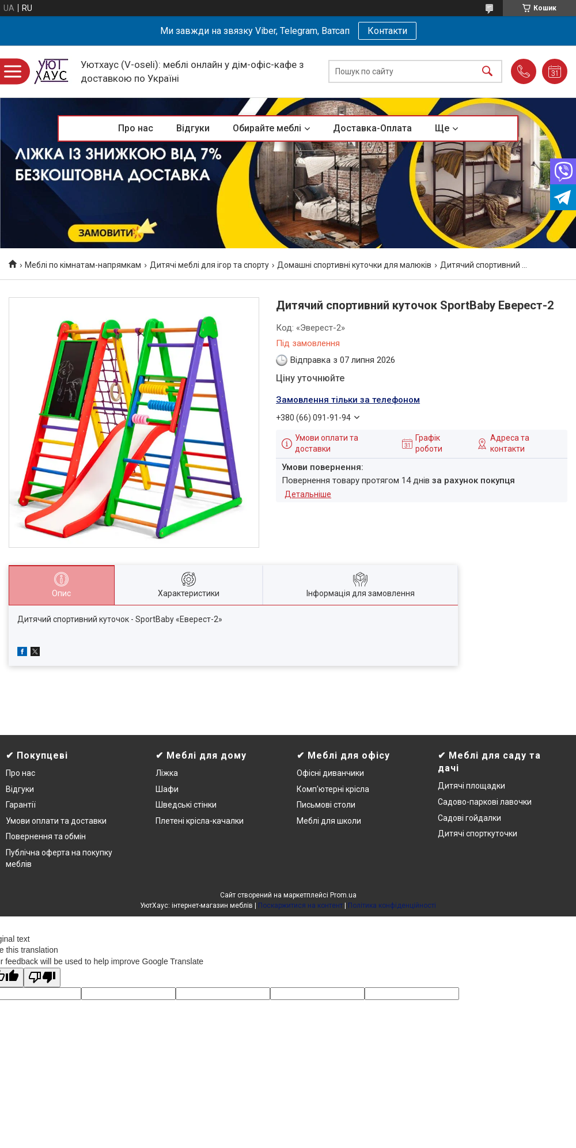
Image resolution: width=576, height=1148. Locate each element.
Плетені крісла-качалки (200, 820)
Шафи (167, 789)
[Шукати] (487, 71)
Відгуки (193, 128)
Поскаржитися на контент (300, 905)
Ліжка (167, 773)
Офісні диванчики (330, 773)
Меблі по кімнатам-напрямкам (83, 265)
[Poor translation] (42, 978)
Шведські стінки (186, 804)
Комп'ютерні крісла (333, 789)
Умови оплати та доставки (56, 820)
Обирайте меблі (267, 128)
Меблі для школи (329, 820)
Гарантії (21, 804)
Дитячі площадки (471, 785)
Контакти (387, 30)
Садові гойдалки (469, 818)
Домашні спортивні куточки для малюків (354, 265)
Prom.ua (343, 895)
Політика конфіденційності (392, 905)
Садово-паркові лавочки (485, 801)
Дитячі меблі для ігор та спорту (209, 265)
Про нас (135, 128)
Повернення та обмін (46, 836)
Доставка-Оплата (372, 128)
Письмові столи (326, 804)
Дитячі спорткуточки (477, 833)
